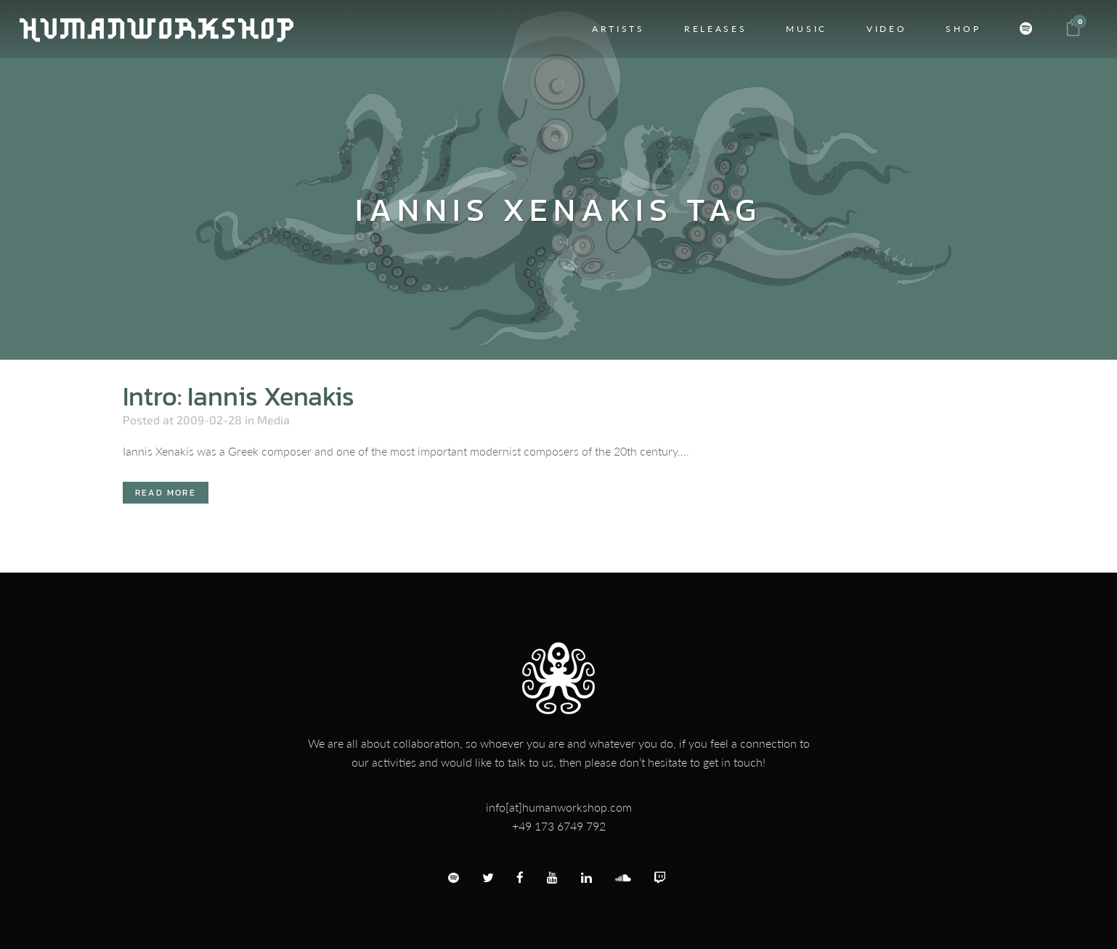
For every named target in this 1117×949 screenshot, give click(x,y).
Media (273, 420)
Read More (165, 492)
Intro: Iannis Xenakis (238, 396)
